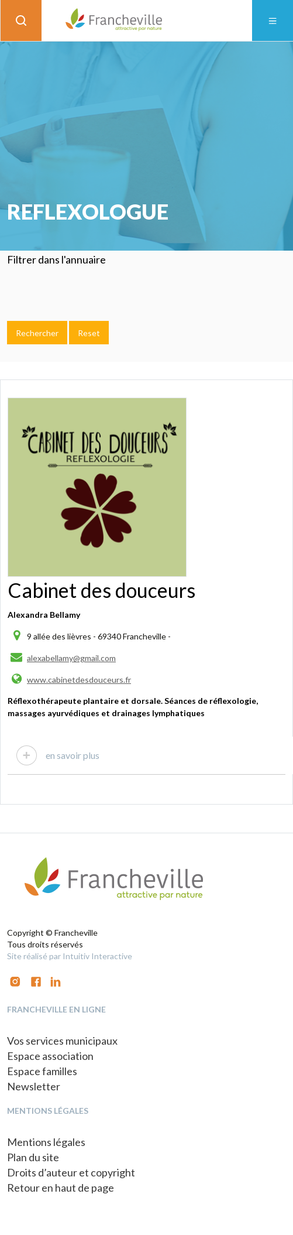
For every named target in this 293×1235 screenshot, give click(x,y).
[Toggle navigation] (272, 20)
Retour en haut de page (60, 1187)
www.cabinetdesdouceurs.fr (79, 680)
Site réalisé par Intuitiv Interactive (69, 956)
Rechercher (37, 333)
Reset (89, 333)
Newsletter (33, 1086)
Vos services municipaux (62, 1040)
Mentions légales (46, 1141)
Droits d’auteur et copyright (71, 1172)
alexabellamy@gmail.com (71, 658)
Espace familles (42, 1071)
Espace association (50, 1055)
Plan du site (33, 1157)
